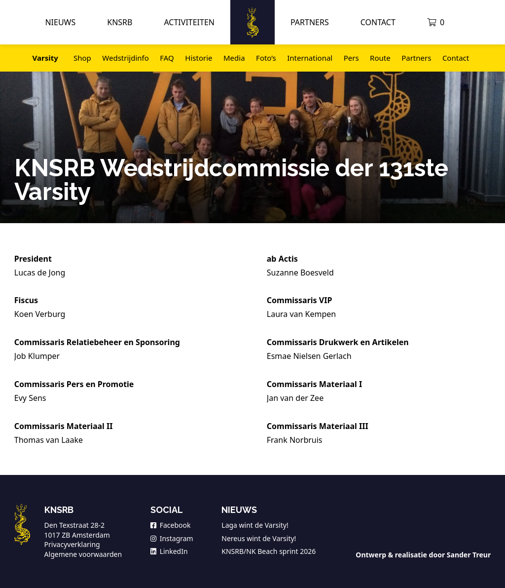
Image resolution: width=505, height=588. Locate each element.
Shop (82, 58)
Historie (198, 58)
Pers (351, 58)
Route (380, 58)
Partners (309, 22)
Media (234, 58)
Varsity (45, 58)
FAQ (167, 58)
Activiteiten (189, 22)
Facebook (170, 525)
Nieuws (60, 22)
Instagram (171, 538)
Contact (378, 22)
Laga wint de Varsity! (254, 525)
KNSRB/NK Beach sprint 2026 (268, 551)
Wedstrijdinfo (125, 58)
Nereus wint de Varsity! (258, 538)
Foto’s (266, 58)
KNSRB (119, 22)
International (309, 58)
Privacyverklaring (72, 544)
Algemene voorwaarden (83, 554)
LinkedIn (169, 551)
